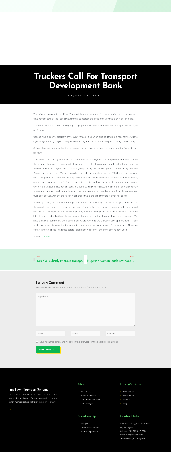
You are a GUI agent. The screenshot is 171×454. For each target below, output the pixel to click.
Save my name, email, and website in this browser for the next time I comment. (79, 344)
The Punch (47, 236)
